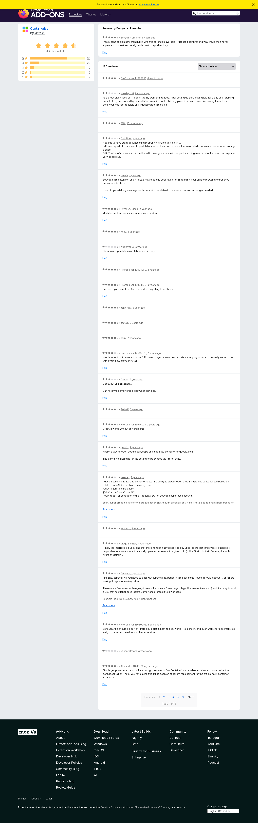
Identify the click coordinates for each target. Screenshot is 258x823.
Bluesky (212, 756)
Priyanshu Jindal (129, 208)
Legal (49, 798)
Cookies (36, 798)
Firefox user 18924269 (133, 269)
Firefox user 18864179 (133, 284)
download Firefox (149, 4)
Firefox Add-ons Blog (71, 744)
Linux (97, 769)
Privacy (22, 798)
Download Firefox (106, 737)
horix (123, 338)
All (95, 775)
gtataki (124, 447)
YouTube (213, 744)
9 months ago (142, 93)
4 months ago (155, 78)
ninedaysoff (127, 93)
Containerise (39, 28)
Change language (217, 806)
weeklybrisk (127, 246)
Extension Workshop (70, 750)
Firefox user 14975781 (133, 78)
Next (191, 697)
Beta (135, 744)
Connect (175, 737)
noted (49, 807)
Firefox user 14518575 (133, 353)
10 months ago (135, 123)
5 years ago (148, 37)
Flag (104, 52)
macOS (99, 750)
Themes (91, 14)
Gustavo (125, 573)
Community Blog (67, 769)
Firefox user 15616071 (133, 424)
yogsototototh (129, 651)
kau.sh (124, 175)
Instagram (214, 737)
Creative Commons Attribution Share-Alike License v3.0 (131, 807)
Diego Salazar (128, 543)
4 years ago (145, 651)
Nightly (137, 737)
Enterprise (139, 757)
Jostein (125, 322)
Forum (60, 775)
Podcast (213, 762)
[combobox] (216, 13)
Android (99, 762)
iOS (96, 756)
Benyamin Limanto (131, 37)
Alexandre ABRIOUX (132, 666)
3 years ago (137, 477)
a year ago (139, 138)
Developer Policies (69, 762)
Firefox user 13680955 (133, 624)
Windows (100, 744)
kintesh (39, 33)
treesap (125, 477)
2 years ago (136, 322)
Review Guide (65, 787)
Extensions (75, 14)
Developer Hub (66, 756)
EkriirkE (125, 409)
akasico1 (125, 528)
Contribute (177, 744)
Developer (177, 750)
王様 (123, 123)
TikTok (212, 750)
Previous (149, 697)
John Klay (126, 307)
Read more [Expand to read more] (108, 509)
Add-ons (62, 731)
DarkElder (126, 138)
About (60, 737)
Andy (123, 231)
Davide (124, 379)
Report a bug (65, 781)
